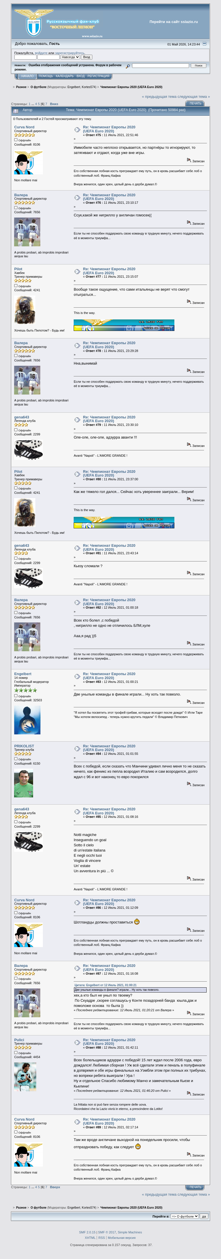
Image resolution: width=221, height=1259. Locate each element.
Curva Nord (24, 127)
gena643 (21, 417)
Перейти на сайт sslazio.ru (174, 22)
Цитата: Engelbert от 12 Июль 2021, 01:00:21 (105, 985)
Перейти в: (161, 1216)
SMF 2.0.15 (87, 1232)
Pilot (18, 269)
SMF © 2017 (107, 1232)
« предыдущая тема (159, 96)
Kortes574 (88, 87)
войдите (41, 53)
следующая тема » (194, 96)
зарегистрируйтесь (69, 53)
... (33, 104)
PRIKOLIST (24, 746)
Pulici (19, 1040)
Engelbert (73, 87)
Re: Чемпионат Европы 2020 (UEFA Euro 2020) (109, 129)
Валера (21, 195)
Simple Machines (130, 1232)
